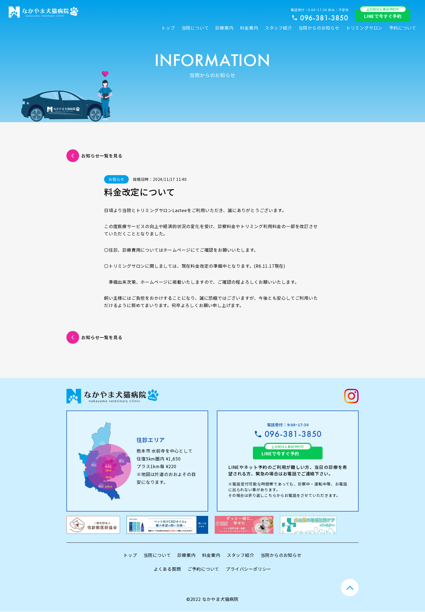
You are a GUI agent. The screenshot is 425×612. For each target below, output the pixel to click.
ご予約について (204, 569)
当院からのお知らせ (319, 27)
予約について (402, 27)
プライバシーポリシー (248, 569)
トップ (168, 27)
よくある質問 (167, 569)
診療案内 (224, 27)
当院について (195, 27)
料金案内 (249, 27)
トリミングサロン (364, 27)
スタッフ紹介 (278, 27)
